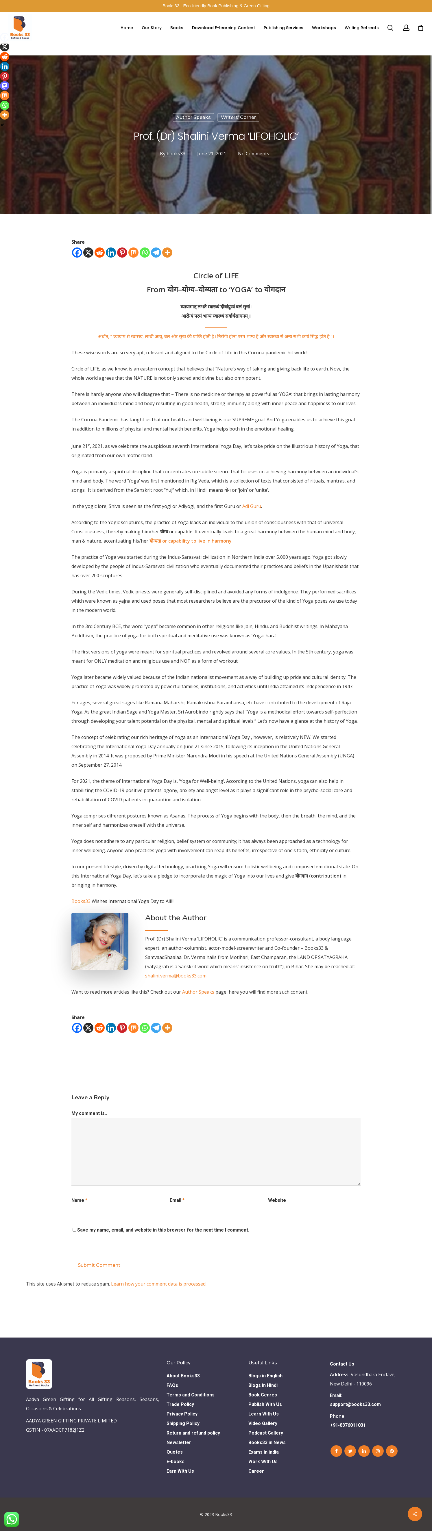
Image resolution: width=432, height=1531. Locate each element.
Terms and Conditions (191, 1395)
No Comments (253, 153)
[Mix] (133, 252)
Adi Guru (251, 506)
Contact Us (342, 1364)
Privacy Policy (182, 1414)
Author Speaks (193, 117)
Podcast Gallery (265, 1433)
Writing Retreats (362, 28)
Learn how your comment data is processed (158, 1284)
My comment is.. (89, 1113)
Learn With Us (263, 1414)
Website (277, 1200)
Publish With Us (265, 1404)
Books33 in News (267, 1442)
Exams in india (263, 1452)
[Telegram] (156, 252)
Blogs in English (265, 1376)
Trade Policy (180, 1404)
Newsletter (179, 1442)
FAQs (172, 1385)
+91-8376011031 (348, 1425)
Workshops (324, 28)
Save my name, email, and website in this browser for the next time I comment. (163, 1230)
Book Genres (262, 1395)
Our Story (152, 28)
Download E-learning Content (223, 28)
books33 (176, 153)
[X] (88, 252)
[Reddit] (100, 252)
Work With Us (263, 1461)
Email (177, 1200)
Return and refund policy (193, 1433)
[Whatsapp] (145, 252)
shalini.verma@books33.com (175, 976)
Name (79, 1200)
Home (127, 28)
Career (256, 1471)
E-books (175, 1461)
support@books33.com (355, 1404)
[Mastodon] (4, 85)
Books (176, 28)
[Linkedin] (111, 252)
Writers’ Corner (238, 117)
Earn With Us (180, 1471)
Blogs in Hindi (263, 1385)
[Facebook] (77, 252)
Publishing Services (283, 28)
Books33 (81, 901)
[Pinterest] (122, 252)
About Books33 (183, 1376)
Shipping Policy (183, 1423)
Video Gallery (262, 1423)
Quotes (175, 1452)
